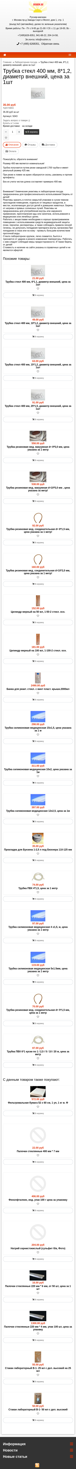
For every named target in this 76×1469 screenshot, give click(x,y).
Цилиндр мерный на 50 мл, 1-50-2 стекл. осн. (38, 611)
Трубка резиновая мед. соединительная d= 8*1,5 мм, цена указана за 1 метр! (38, 530)
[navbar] (70, 55)
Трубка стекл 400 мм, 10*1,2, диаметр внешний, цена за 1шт (38, 324)
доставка (9, 108)
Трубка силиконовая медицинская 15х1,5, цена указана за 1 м (38, 729)
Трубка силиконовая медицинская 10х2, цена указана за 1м (38, 771)
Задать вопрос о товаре (15, 120)
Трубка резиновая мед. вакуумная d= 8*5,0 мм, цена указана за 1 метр (38, 448)
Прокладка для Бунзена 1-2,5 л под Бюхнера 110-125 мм (38, 849)
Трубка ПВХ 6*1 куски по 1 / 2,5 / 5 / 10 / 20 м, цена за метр (38, 1053)
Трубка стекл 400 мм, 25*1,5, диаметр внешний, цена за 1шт (38, 407)
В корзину (31, 132)
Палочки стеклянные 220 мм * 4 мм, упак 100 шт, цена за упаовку (38, 1328)
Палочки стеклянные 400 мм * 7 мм (38, 1151)
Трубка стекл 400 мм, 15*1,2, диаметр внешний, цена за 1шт (38, 366)
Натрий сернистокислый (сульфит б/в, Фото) (38, 1248)
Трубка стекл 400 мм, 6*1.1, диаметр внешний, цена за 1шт (38, 283)
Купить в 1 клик (11, 123)
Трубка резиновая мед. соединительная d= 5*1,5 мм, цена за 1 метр (38, 1011)
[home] (4, 55)
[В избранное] (6, 138)
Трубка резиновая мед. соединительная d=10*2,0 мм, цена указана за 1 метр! (38, 572)
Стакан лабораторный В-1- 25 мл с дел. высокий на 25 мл (38, 1369)
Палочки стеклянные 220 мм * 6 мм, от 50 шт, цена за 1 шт (38, 1287)
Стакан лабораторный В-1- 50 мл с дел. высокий (38, 1409)
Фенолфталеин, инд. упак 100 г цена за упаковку (38, 1199)
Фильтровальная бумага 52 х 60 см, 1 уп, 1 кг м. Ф (38, 1102)
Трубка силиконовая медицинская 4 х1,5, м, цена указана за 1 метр (37, 928)
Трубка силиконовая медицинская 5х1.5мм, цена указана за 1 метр (38, 970)
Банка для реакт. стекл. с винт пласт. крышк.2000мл (38, 689)
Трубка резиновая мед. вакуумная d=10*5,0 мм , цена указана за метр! (38, 489)
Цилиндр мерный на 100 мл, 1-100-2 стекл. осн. (38, 650)
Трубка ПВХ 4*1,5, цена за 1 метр (38, 888)
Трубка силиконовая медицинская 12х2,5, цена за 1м (38, 810)
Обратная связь (50, 43)
